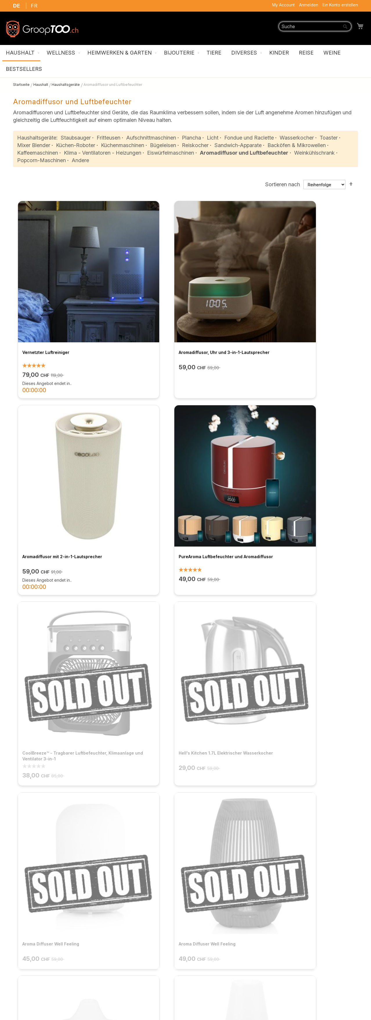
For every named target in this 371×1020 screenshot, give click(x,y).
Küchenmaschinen (122, 145)
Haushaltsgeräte (66, 84)
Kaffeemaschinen (37, 153)
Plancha (191, 138)
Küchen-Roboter (75, 145)
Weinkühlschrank (314, 153)
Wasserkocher (297, 138)
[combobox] (315, 26)
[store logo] (42, 29)
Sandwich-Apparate (238, 145)
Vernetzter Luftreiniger (43, 288)
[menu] (185, 61)
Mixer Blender (33, 145)
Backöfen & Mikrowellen (296, 145)
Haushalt (41, 84)
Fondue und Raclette (249, 138)
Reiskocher (195, 145)
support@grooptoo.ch (301, 986)
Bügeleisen (163, 145)
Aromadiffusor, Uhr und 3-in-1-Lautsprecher (138, 291)
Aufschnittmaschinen (151, 138)
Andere (80, 160)
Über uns (112, 918)
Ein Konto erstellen (340, 4)
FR (34, 6)
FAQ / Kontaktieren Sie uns (134, 946)
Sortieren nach (282, 184)
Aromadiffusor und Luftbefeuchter (244, 153)
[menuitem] (21, 53)
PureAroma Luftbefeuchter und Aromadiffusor (314, 291)
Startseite (21, 84)
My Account (283, 4)
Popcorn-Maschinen (41, 160)
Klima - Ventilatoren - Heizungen (102, 153)
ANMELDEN (255, 876)
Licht (212, 138)
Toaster (329, 138)
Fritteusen (108, 138)
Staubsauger (76, 138)
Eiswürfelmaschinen (170, 153)
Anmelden (308, 4)
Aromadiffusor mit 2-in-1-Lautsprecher (221, 291)
